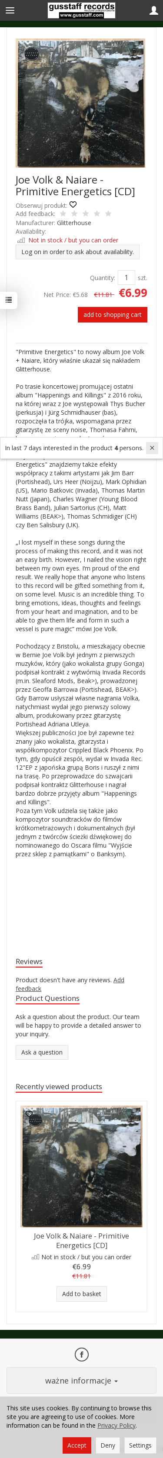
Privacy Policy (116, 1425)
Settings (140, 1445)
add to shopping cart (112, 314)
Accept (76, 1445)
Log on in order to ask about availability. (77, 252)
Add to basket (81, 1294)
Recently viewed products (59, 1086)
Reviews (29, 961)
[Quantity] (126, 277)
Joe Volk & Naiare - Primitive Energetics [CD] (81, 1241)
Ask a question (42, 1052)
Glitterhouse (74, 223)
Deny (107, 1445)
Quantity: (102, 278)
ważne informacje (81, 1380)
